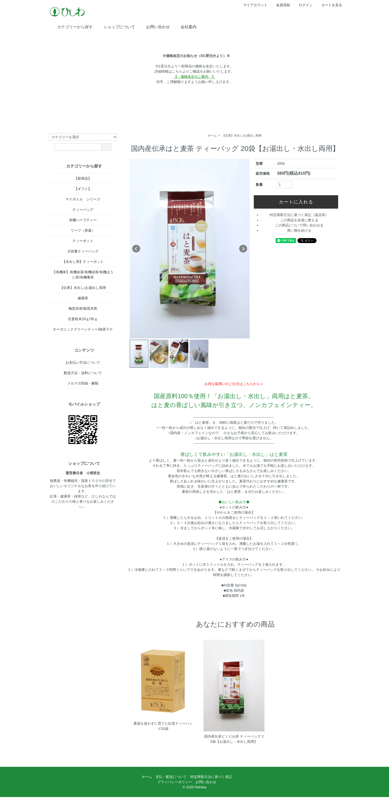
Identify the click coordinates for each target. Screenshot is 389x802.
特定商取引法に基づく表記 (211, 777)
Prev (136, 249)
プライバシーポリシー (174, 782)
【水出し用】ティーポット (83, 262)
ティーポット (82, 241)
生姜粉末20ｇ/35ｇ (82, 319)
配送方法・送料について (83, 373)
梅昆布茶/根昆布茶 (82, 308)
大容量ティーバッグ (82, 251)
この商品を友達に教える (299, 220)
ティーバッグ (82, 210)
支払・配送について (171, 777)
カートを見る (329, 5)
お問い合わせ (154, 26)
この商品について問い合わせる (299, 225)
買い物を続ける (299, 230)
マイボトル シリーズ (82, 199)
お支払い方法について (82, 362)
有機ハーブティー (83, 220)
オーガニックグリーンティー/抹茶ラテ (83, 329)
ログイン (303, 5)
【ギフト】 (83, 189)
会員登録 (280, 5)
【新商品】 (83, 178)
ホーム (212, 135)
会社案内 (184, 26)
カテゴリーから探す (71, 26)
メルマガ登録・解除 (82, 383)
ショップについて (115, 26)
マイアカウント (252, 5)
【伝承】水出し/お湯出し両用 (241, 135)
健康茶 (83, 298)
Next (243, 249)
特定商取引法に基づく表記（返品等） (299, 215)
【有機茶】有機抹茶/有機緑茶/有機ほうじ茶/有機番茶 (82, 274)
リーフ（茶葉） (83, 230)
